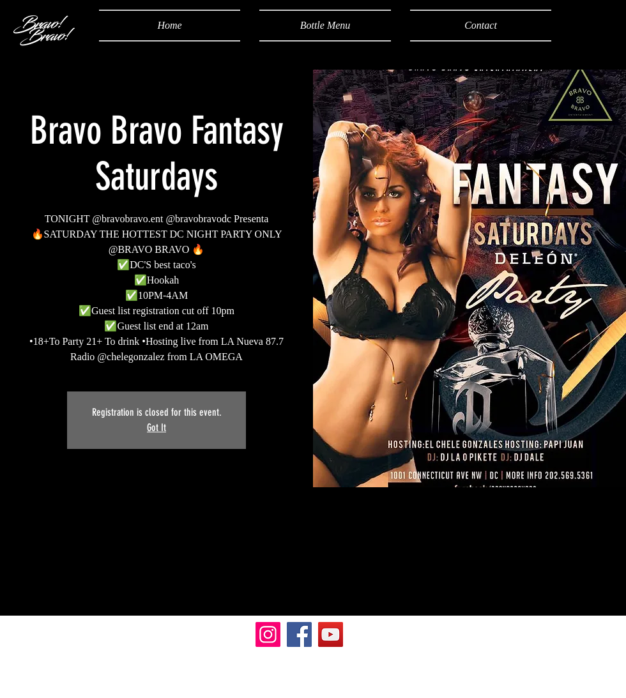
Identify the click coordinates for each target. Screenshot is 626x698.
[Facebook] (299, 634)
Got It (156, 427)
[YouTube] (330, 634)
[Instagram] (268, 634)
